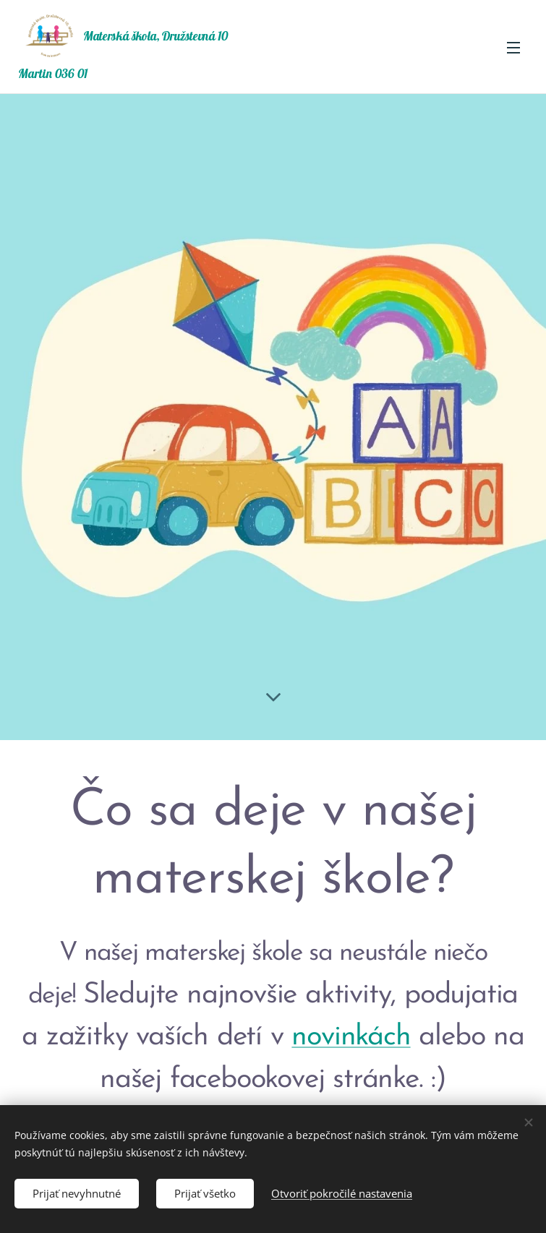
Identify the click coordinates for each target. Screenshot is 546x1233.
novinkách (350, 1037)
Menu (513, 47)
